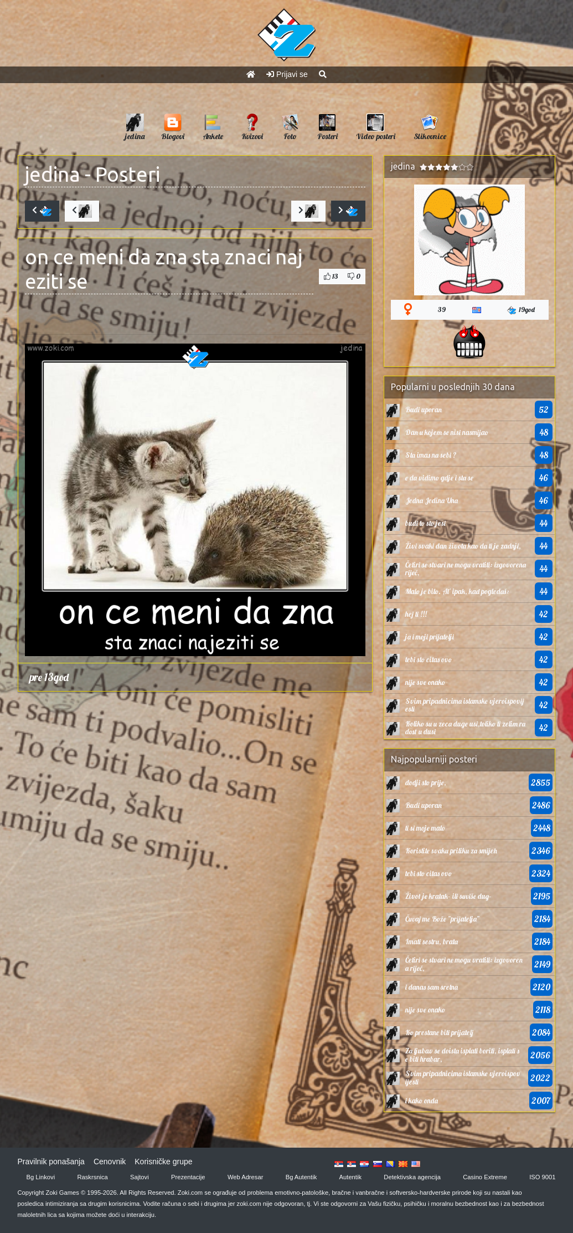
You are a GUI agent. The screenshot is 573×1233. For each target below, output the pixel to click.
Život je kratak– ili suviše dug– (448, 896)
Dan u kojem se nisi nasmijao (446, 432)
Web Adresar (245, 1177)
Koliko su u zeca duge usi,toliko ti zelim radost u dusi (465, 727)
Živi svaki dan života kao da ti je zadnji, (463, 545)
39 (442, 309)
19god (521, 310)
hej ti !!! (416, 614)
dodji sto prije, (425, 782)
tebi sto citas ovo (428, 659)
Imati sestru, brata (431, 941)
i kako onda (421, 1100)
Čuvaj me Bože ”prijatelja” (442, 918)
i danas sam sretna (431, 987)
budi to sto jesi (425, 523)
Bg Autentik (301, 1177)
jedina (52, 174)
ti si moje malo (425, 827)
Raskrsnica (92, 1177)
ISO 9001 (542, 1177)
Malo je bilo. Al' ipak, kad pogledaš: (457, 591)
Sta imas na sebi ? (431, 455)
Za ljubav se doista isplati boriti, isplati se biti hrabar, (462, 1054)
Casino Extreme (485, 1177)
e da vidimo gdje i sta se (439, 477)
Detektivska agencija (412, 1177)
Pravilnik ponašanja (51, 1161)
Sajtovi (139, 1177)
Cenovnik (110, 1161)
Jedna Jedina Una (431, 500)
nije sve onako (425, 682)
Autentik (350, 1177)
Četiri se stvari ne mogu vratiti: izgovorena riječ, (465, 568)
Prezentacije (188, 1177)
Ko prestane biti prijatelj (439, 1032)
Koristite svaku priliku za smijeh (451, 850)
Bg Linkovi (41, 1177)
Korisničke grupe (163, 1161)
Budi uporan (423, 409)
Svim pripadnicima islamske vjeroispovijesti (464, 705)
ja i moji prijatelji (429, 636)
